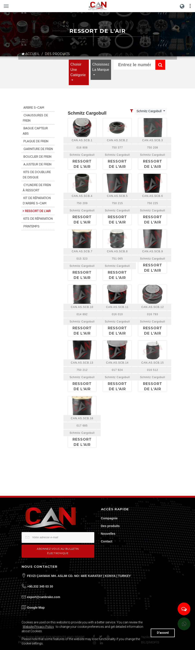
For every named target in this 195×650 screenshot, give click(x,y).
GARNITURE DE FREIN (38, 149)
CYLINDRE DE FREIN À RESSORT (37, 187)
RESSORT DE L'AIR (38, 211)
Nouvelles (108, 533)
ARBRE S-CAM (33, 107)
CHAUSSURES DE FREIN (35, 118)
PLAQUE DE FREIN (35, 141)
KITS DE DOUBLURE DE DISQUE (37, 174)
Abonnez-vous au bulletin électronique (58, 551)
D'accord (163, 632)
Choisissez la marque (100, 66)
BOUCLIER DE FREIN (37, 156)
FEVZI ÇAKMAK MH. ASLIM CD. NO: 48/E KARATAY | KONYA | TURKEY (79, 576)
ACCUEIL (31, 54)
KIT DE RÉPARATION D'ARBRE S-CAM (37, 200)
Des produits (110, 526)
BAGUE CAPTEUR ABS (35, 130)
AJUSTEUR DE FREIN (37, 164)
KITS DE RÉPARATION (38, 218)
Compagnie (109, 518)
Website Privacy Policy (38, 626)
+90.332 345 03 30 (40, 586)
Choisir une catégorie (78, 69)
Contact (106, 541)
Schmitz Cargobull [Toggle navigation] (149, 111)
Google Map (36, 607)
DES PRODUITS (57, 54)
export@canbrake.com (43, 597)
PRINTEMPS (31, 226)
